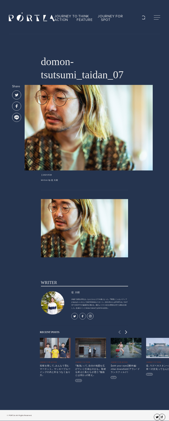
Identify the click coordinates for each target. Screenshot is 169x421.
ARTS (114, 377)
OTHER (79, 380)
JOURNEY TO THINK (71, 16)
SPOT (105, 20)
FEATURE (85, 20)
